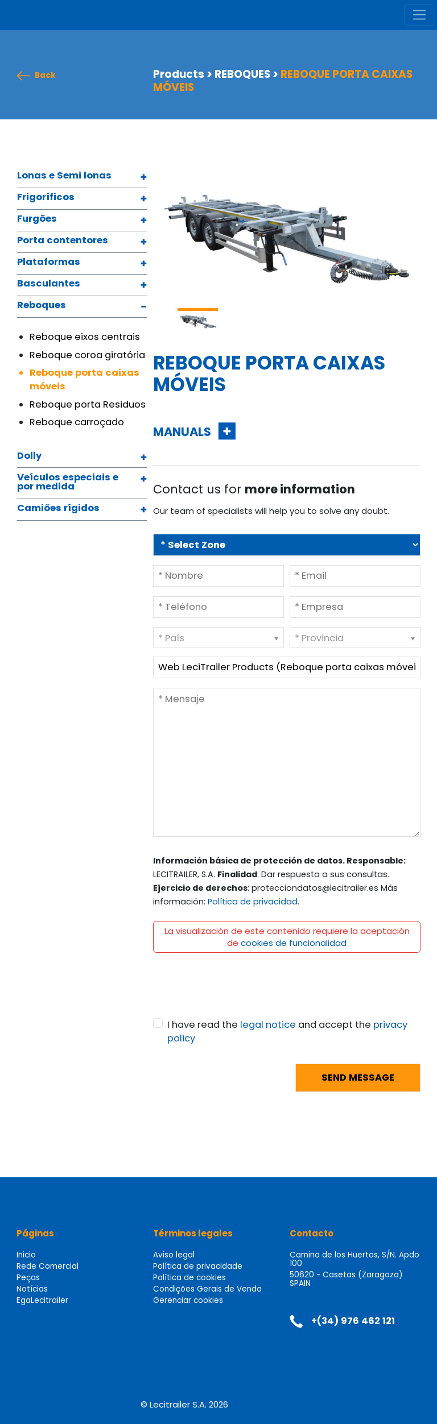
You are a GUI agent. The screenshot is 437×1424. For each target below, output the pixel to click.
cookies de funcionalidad (294, 943)
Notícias (32, 1289)
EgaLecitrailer (42, 1300)
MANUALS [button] (183, 432)
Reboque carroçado (77, 422)
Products (178, 74)
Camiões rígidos (58, 508)
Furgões (37, 219)
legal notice (268, 1024)
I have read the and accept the (287, 1031)
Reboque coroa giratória (87, 355)
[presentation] (239, 996)
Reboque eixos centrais (85, 336)
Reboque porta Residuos (88, 404)
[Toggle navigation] (419, 15)
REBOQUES (242, 74)
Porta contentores (62, 241)
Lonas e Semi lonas (64, 176)
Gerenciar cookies (188, 1300)
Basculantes (48, 284)
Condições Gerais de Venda (207, 1289)
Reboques (41, 306)
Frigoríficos (46, 198)
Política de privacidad (253, 901)
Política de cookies (189, 1277)
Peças (28, 1277)
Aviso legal (174, 1254)
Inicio (26, 1254)
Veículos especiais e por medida (67, 482)
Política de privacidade (197, 1266)
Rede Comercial (48, 1266)
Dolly (29, 456)
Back (45, 76)
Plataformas (48, 262)
